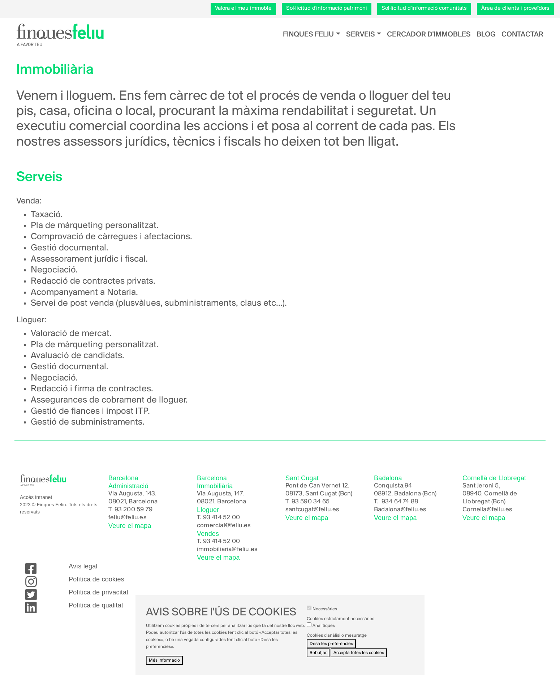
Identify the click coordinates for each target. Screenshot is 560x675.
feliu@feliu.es (127, 517)
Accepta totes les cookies (358, 658)
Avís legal (83, 566)
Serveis (360, 34)
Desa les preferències (331, 649)
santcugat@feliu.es (312, 509)
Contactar (522, 34)
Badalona (387, 509)
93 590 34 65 (310, 501)
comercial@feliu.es (224, 525)
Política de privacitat (98, 592)
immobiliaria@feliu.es (227, 549)
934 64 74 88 (400, 501)
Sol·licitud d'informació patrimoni (326, 8)
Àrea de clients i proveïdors (515, 8)
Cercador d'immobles (429, 34)
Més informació (164, 666)
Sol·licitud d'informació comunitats (424, 8)
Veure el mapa (129, 525)
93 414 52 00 (221, 517)
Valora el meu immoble (243, 8)
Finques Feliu (308, 34)
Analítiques (324, 631)
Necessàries (325, 614)
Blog (486, 34)
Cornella (474, 509)
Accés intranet (36, 497)
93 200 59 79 (133, 509)
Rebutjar (318, 658)
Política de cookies (96, 579)
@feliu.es (414, 509)
